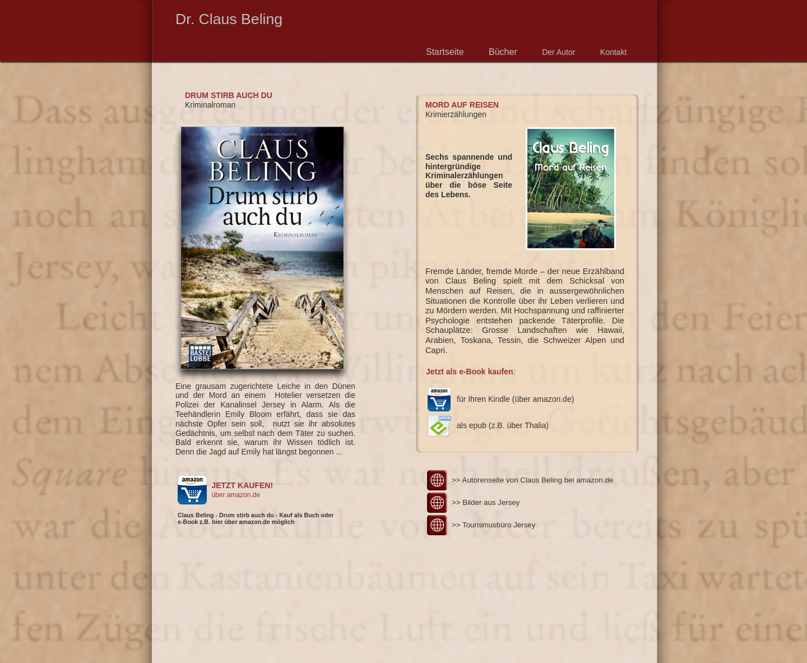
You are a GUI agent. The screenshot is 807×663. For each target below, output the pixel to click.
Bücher (503, 52)
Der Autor (558, 52)
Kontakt (613, 52)
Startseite (446, 52)
